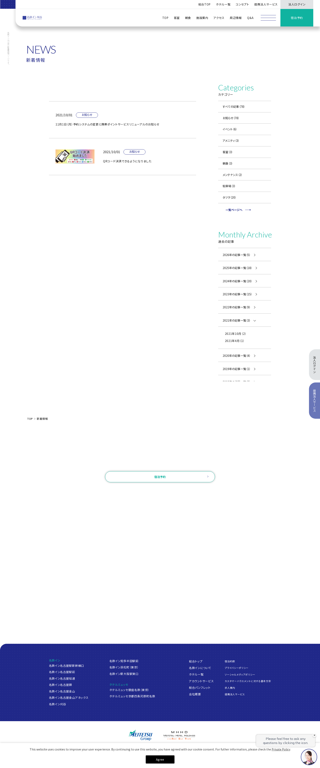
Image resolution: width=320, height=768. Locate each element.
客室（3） (228, 152)
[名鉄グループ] (140, 735)
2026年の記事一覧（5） (237, 255)
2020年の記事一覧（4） (237, 356)
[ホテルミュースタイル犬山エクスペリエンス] (193, 748)
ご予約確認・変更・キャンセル (105, 490)
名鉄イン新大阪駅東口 (124, 674)
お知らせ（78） (231, 118)
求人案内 (230, 687)
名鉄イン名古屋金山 (62, 691)
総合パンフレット (200, 688)
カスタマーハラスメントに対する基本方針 (248, 681)
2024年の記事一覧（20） (237, 281)
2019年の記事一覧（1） (237, 369)
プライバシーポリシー (237, 667)
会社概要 (195, 694)
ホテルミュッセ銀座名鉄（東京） (129, 690)
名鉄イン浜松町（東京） (124, 667)
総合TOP (204, 4)
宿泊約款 (230, 661)
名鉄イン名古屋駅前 (62, 672)
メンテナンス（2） (232, 175)
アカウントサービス (201, 681)
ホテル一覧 (196, 674)
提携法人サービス (266, 4)
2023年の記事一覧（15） (237, 294)
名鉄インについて (200, 668)
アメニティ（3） (231, 140)
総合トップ (196, 661)
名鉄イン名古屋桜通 (62, 678)
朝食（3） (228, 163)
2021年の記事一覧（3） (237, 320)
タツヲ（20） (229, 197)
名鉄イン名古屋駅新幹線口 (66, 666)
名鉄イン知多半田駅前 (124, 661)
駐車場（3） (229, 186)
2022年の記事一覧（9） (237, 307)
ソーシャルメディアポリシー (240, 674)
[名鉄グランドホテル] (95, 748)
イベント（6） (230, 129)
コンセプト (242, 4)
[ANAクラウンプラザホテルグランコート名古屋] (62, 748)
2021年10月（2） (236, 334)
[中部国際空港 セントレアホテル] (127, 747)
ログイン (136, 490)
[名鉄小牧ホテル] (160, 748)
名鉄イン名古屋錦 (60, 685)
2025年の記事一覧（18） (237, 268)
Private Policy (281, 764)
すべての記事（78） (234, 106)
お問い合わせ (160, 465)
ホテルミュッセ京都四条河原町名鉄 (132, 696)
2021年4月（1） (235, 341)
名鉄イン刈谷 (57, 704)
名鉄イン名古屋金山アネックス (69, 697)
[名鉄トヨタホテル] (225, 748)
